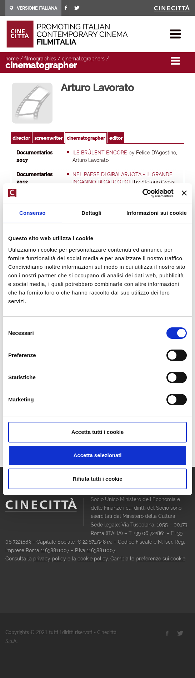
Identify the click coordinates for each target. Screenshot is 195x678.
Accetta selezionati (97, 455)
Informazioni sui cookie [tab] (156, 213)
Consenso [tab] (32, 213)
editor (115, 138)
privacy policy (49, 558)
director (21, 138)
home (12, 58)
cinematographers (83, 58)
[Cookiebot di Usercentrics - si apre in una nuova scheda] (142, 193)
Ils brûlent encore (99, 152)
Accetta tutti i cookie (97, 432)
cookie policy (93, 558)
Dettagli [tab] (91, 213)
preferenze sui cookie (160, 558)
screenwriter (48, 138)
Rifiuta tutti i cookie (97, 479)
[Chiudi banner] (184, 193)
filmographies (40, 58)
